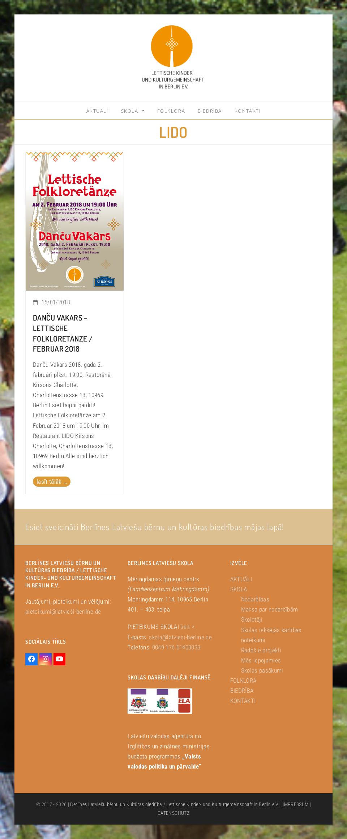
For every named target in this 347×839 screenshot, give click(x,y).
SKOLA (238, 589)
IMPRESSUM (295, 804)
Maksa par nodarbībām (269, 609)
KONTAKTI (243, 700)
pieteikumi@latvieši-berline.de (63, 611)
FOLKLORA (243, 680)
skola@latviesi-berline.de (180, 637)
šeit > (187, 626)
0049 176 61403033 (176, 647)
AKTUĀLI (241, 579)
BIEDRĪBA (242, 690)
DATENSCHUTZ (173, 813)
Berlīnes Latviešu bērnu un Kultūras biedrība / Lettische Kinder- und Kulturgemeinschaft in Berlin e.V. (174, 804)
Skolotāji (252, 619)
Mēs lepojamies (261, 660)
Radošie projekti (261, 650)
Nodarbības (255, 599)
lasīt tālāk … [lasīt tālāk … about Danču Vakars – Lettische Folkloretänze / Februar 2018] (52, 481)
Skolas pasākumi (262, 670)
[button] (16, 823)
